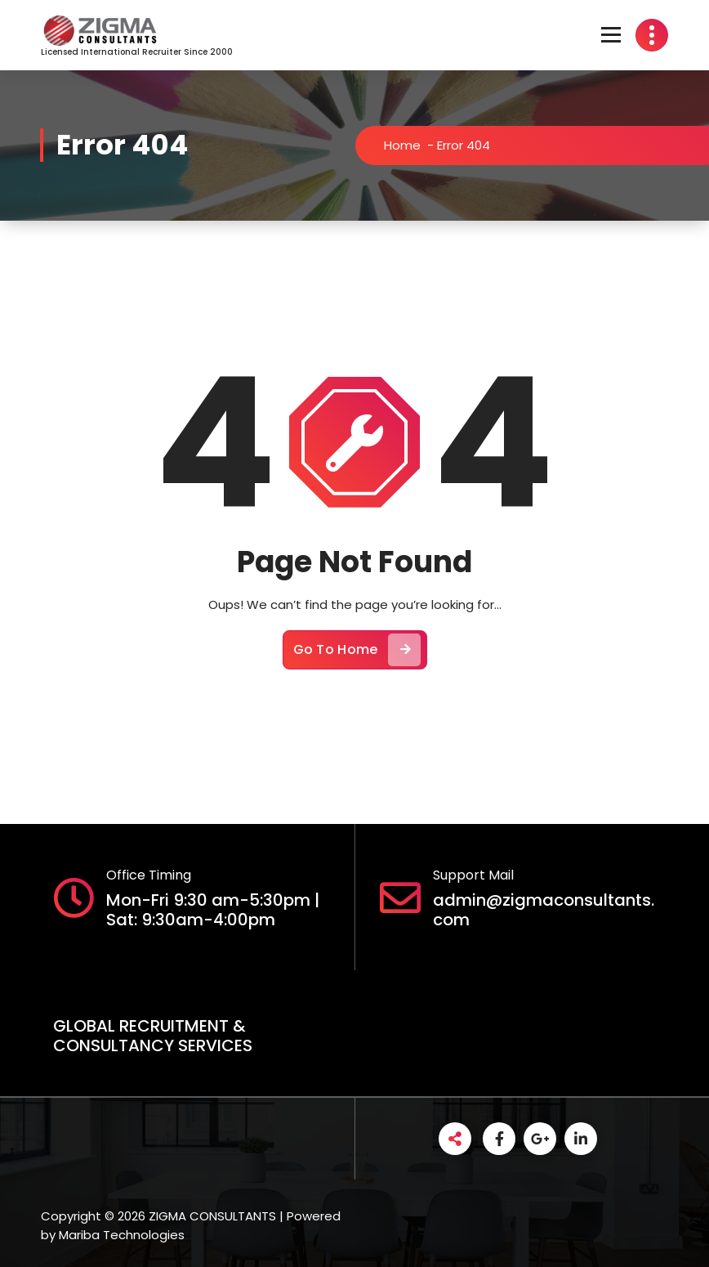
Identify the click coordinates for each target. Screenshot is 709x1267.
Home (410, 145)
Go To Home (357, 658)
